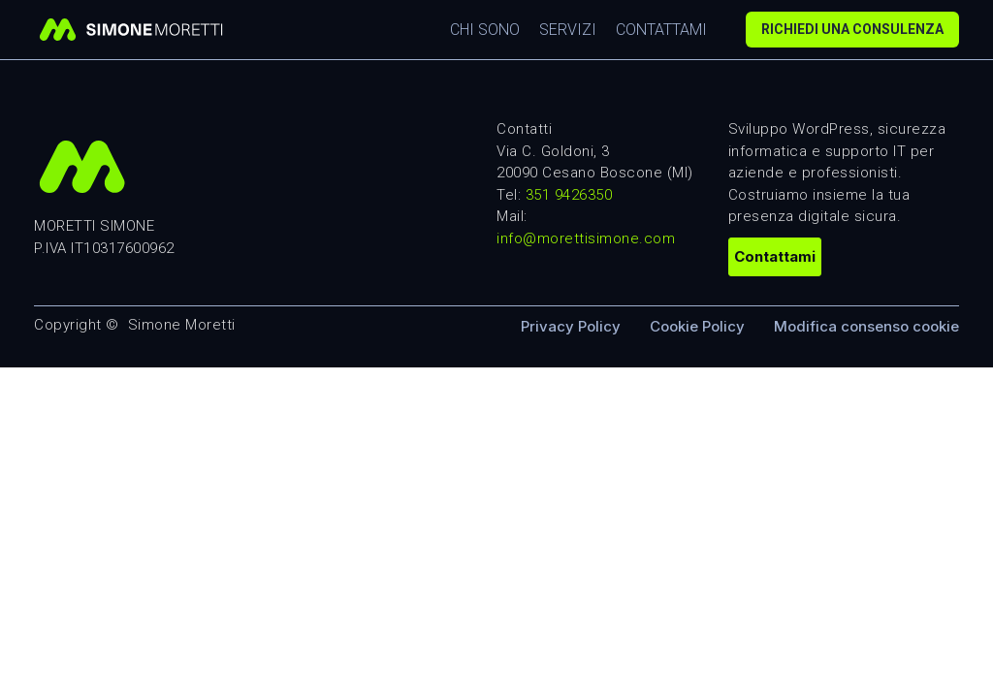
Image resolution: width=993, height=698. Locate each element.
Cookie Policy (697, 326)
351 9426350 (569, 195)
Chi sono (485, 29)
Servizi (567, 29)
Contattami (661, 29)
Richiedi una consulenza (852, 29)
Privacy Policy (571, 326)
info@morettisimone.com (585, 238)
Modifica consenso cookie (866, 326)
